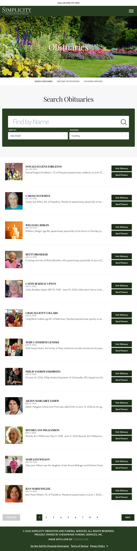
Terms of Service (80, 546)
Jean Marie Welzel (38, 488)
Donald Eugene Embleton (44, 166)
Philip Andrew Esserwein (43, 371)
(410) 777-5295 (73, 3)
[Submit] (124, 122)
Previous (11, 517)
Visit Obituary (123, 168)
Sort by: (12, 130)
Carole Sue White (38, 195)
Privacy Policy (98, 546)
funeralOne (81, 539)
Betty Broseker (37, 254)
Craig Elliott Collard (42, 313)
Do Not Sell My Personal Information (49, 546)
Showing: (74, 130)
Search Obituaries (44, 81)
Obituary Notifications (68, 81)
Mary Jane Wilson (38, 459)
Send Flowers (124, 174)
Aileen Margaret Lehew (42, 400)
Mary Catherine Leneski (42, 342)
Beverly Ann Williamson (43, 430)
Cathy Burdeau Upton (41, 283)
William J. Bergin (37, 225)
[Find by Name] (63, 122)
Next (127, 517)
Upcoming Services (93, 81)
